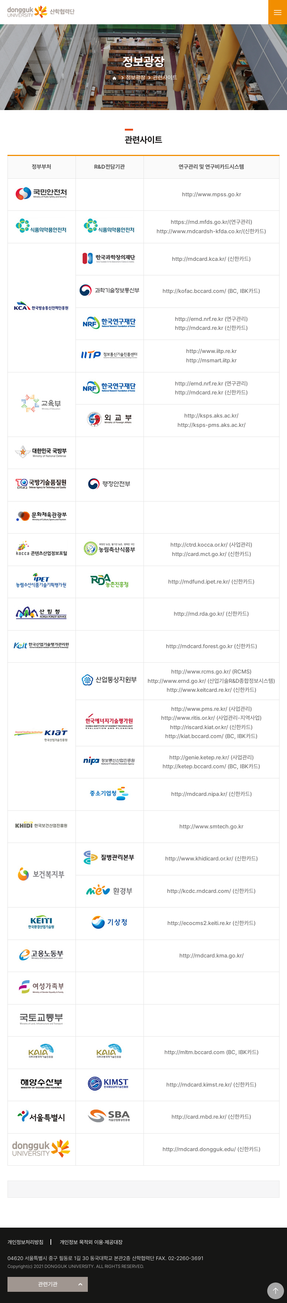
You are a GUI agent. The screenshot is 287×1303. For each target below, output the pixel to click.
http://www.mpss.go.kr (211, 194)
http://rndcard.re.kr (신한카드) (211, 328)
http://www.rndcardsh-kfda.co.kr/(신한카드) (211, 231)
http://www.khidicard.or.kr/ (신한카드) (211, 858)
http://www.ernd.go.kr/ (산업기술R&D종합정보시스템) (211, 681)
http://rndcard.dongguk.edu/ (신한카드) (211, 1149)
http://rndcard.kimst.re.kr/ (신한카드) (211, 1084)
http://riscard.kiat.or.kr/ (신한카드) (211, 727)
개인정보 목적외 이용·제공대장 (91, 1242)
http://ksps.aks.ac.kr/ (211, 415)
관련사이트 (165, 77)
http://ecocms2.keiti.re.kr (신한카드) (211, 923)
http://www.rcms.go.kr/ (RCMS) (211, 671)
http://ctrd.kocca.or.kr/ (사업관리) (211, 544)
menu (277, 12)
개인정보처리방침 (25, 1242)
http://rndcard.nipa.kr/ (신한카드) (211, 794)
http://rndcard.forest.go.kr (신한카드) (211, 646)
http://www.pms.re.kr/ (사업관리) (211, 709)
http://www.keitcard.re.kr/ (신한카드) (211, 690)
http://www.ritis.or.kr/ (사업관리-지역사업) (211, 718)
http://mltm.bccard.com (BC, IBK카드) (211, 1052)
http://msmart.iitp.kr (211, 360)
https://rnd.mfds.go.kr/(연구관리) (211, 222)
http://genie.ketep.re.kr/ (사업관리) (211, 757)
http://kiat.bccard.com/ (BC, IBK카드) (211, 736)
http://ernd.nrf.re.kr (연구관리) (211, 319)
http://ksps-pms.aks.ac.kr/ (212, 425)
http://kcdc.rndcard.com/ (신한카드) (211, 891)
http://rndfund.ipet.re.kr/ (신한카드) (211, 581)
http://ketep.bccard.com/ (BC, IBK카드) (211, 766)
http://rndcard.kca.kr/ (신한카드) (211, 259)
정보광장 (135, 77)
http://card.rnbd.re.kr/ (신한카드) (211, 1116)
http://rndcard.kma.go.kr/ (211, 955)
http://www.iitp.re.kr (211, 351)
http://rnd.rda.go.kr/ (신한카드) (211, 613)
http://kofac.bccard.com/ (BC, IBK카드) (211, 291)
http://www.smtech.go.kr (211, 826)
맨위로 (275, 1290)
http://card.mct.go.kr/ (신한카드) (211, 554)
